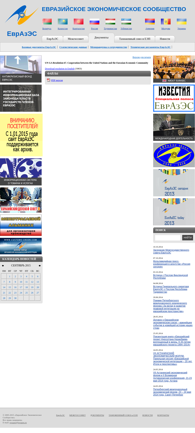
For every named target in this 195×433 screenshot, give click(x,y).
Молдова (165, 28)
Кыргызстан (79, 28)
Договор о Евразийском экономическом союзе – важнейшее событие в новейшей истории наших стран (172, 324)
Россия (94, 28)
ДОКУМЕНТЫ (97, 415)
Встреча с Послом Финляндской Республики (170, 276)
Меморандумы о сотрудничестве (108, 47)
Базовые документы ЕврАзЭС (39, 47)
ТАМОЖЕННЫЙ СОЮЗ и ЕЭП (123, 415)
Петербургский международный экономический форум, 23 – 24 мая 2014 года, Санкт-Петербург (172, 392)
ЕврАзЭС (52, 38)
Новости (165, 38)
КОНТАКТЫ (163, 415)
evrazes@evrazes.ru (18, 422)
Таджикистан (110, 28)
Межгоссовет (76, 38)
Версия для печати (142, 57)
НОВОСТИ (147, 415)
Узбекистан (126, 28)
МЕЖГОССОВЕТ (77, 415)
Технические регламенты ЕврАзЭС (150, 47)
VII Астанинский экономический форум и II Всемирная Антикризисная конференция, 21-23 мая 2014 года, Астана (172, 376)
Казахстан (63, 28)
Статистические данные (73, 47)
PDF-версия (57, 80)
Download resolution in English (60, 68)
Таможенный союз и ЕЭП (134, 38)
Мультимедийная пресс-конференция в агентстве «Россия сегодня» (171, 264)
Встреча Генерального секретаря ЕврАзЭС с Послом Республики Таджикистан (171, 289)
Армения (149, 28)
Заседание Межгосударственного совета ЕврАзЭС (171, 251)
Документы (101, 37)
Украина (182, 28)
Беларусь (46, 28)
